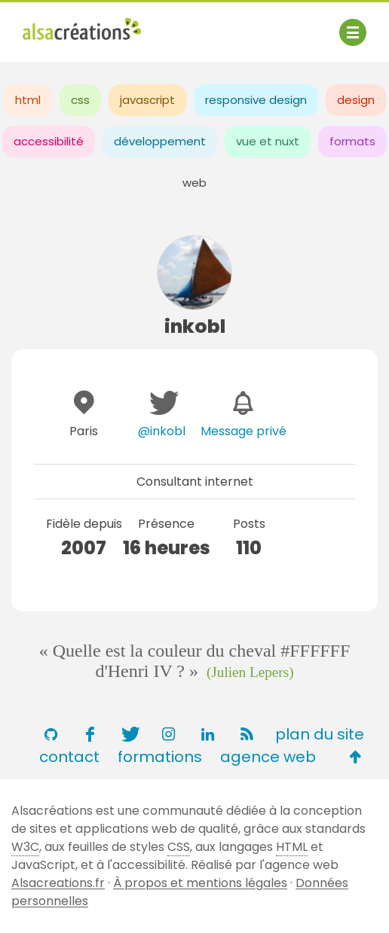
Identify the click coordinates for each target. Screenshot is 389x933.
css (80, 100)
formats (352, 141)
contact (69, 756)
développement (160, 141)
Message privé (243, 431)
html (28, 100)
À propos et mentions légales (200, 883)
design (356, 100)
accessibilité (49, 141)
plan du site (319, 734)
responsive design (256, 100)
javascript (147, 100)
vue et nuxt (267, 141)
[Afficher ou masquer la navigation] (352, 32)
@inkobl (161, 431)
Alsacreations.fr (58, 883)
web (194, 183)
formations (160, 756)
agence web (268, 756)
